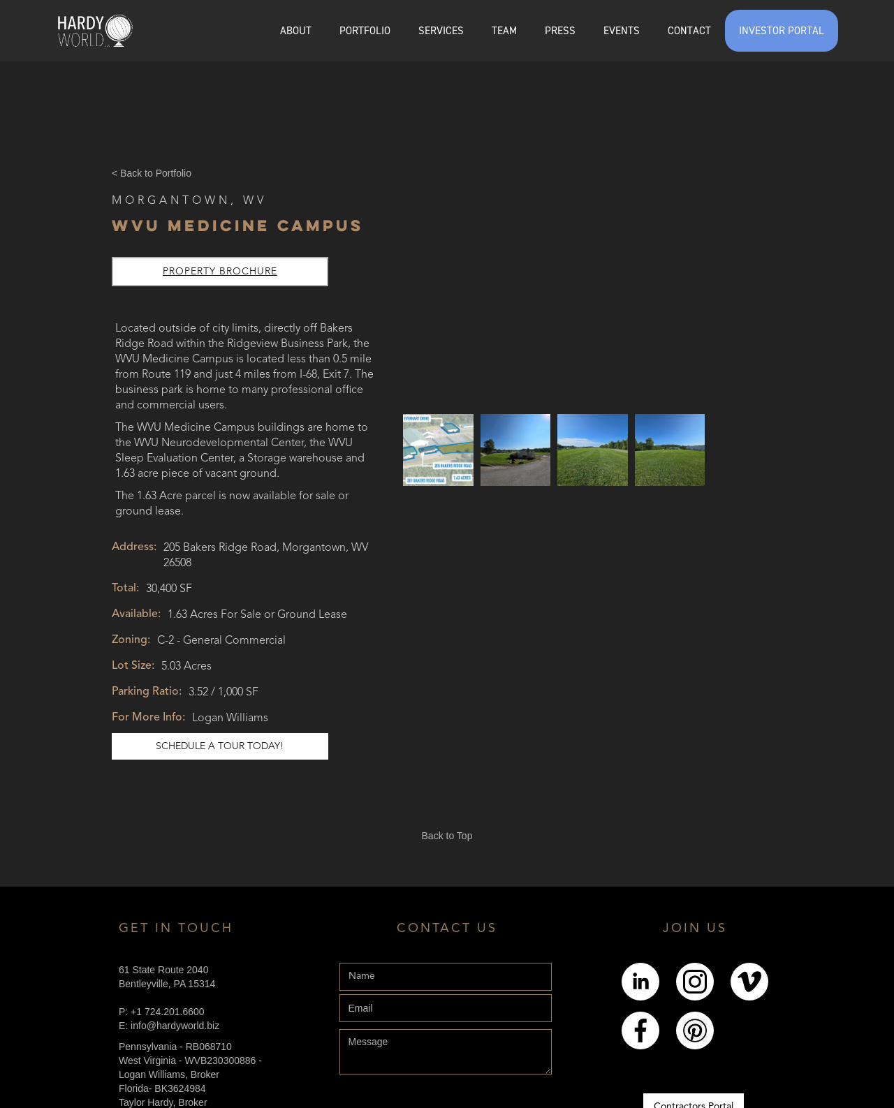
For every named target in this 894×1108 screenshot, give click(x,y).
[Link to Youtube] (749, 981)
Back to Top (447, 835)
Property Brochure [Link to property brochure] (220, 271)
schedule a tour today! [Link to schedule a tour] (220, 746)
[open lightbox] (438, 449)
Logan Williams (230, 718)
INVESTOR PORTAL (781, 31)
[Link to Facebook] (640, 1030)
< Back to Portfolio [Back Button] (151, 173)
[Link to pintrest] (695, 1031)
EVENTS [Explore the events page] (621, 31)
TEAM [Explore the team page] (504, 31)
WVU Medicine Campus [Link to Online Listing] (238, 225)
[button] (364, 31)
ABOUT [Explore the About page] (296, 31)
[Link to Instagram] (695, 981)
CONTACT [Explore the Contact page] (689, 31)
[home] (95, 30)
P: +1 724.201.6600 (162, 1011)
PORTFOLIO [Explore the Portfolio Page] (364, 31)
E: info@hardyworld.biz (169, 1025)
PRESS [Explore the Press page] (560, 31)
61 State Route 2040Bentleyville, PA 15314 (167, 976)
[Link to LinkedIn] (640, 981)
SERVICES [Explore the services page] (441, 31)
